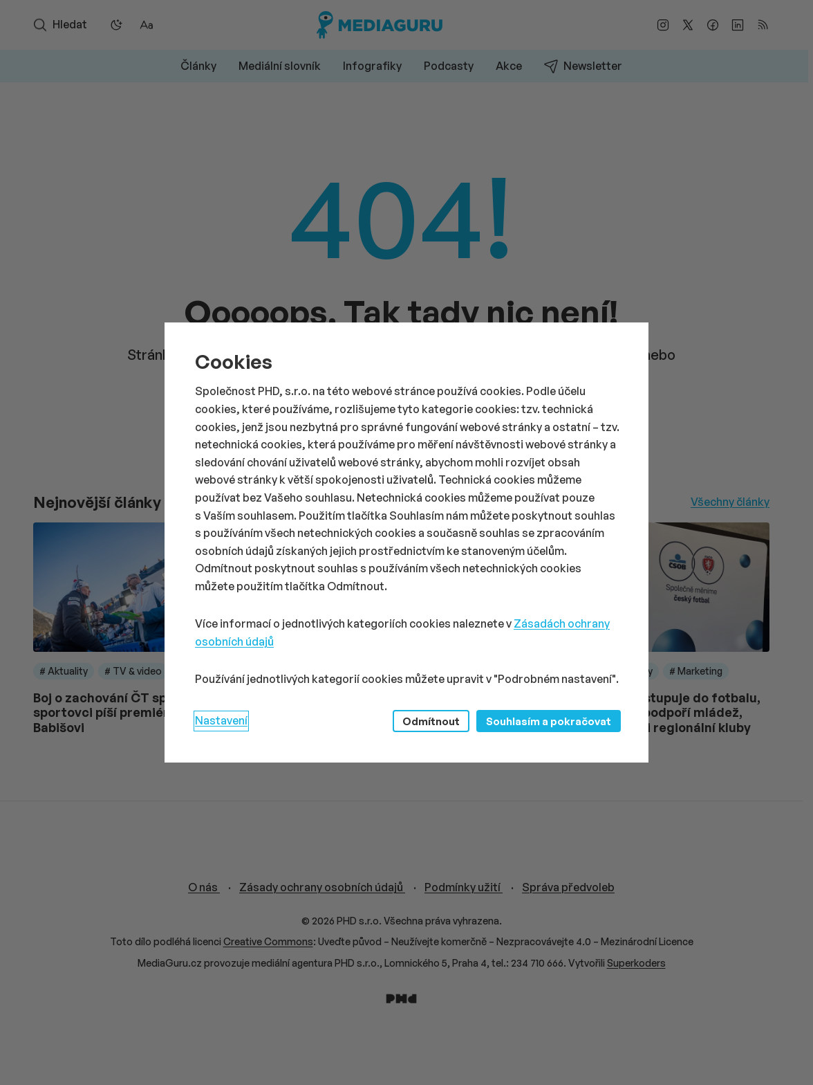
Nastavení (221, 720)
